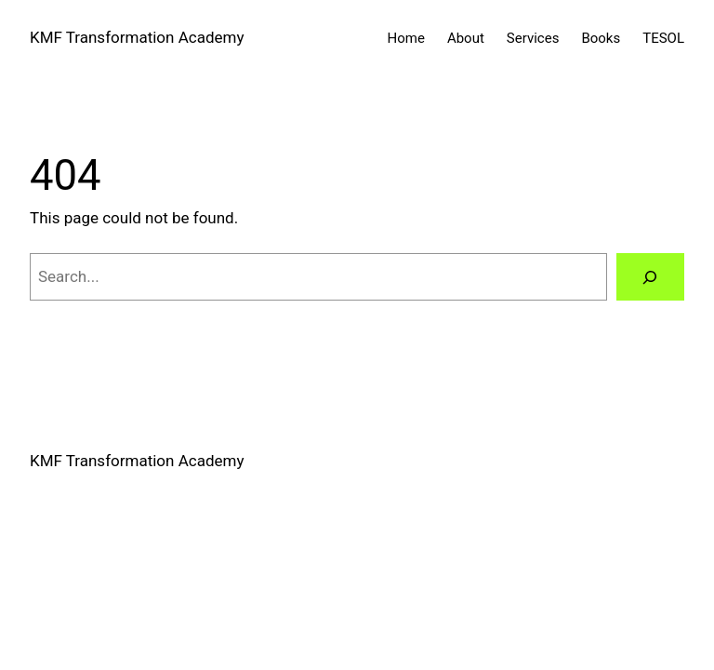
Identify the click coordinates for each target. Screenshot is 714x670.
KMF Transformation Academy (137, 37)
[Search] (650, 277)
